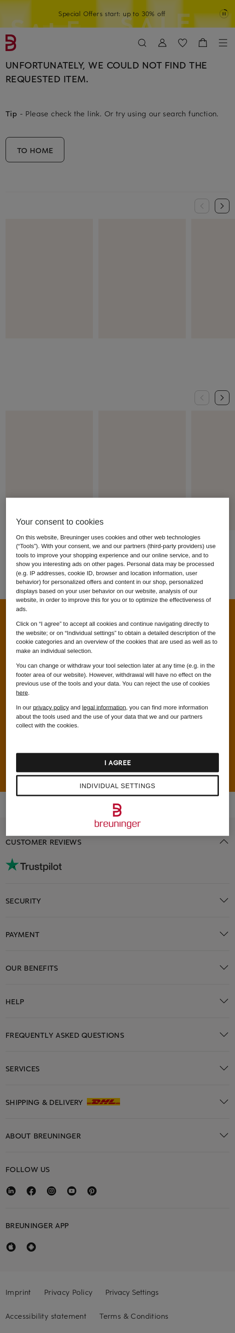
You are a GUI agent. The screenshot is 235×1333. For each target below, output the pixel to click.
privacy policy (51, 707)
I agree (117, 762)
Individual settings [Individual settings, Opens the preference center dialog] (117, 785)
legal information (104, 707)
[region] (117, 666)
